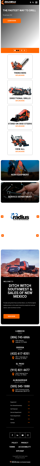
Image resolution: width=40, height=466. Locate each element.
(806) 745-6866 (20, 337)
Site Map (20, 451)
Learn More (12, 21)
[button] (22, 50)
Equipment (13, 402)
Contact (12, 422)
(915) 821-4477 (20, 370)
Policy (15, 443)
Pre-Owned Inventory (16, 405)
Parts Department (15, 415)
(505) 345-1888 (20, 386)
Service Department (15, 412)
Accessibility (24, 447)
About (12, 419)
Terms (12, 447)
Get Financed (13, 409)
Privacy (24, 443)
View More (11, 316)
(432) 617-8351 (20, 353)
